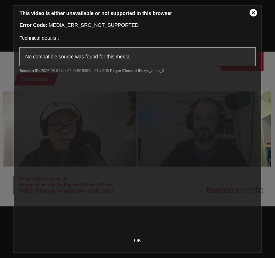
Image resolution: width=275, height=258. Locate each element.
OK (137, 240)
